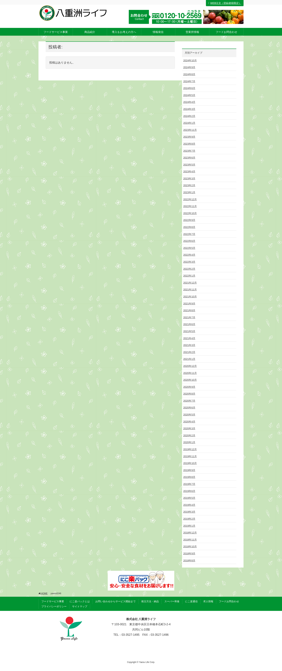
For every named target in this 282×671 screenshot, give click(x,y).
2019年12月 (190, 449)
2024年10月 (190, 60)
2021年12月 (190, 282)
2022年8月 (189, 227)
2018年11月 (190, 539)
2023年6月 (189, 157)
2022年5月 (189, 248)
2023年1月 (189, 192)
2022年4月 (189, 254)
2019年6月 (189, 491)
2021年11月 (190, 289)
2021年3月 (189, 345)
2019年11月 (190, 456)
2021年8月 (189, 310)
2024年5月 (189, 95)
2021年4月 (189, 338)
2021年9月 (189, 303)
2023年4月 (189, 171)
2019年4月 (189, 504)
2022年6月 (189, 241)
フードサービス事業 (52, 601)
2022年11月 (190, 206)
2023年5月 (189, 164)
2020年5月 (189, 414)
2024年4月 (189, 102)
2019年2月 (189, 518)
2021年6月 (189, 324)
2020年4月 (189, 421)
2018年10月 (190, 546)
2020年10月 (190, 379)
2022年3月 (189, 261)
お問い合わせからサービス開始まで (115, 601)
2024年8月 (189, 74)
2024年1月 (189, 122)
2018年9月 (189, 553)
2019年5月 (189, 497)
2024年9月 (189, 67)
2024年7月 (189, 81)
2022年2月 (189, 268)
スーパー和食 (171, 601)
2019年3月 (189, 511)
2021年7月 (189, 317)
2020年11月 (190, 373)
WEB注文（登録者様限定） (224, 3)
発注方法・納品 (150, 601)
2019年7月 (189, 484)
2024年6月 (189, 88)
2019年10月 (190, 463)
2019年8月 (189, 477)
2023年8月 (189, 143)
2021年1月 (189, 359)
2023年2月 (189, 185)
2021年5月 (189, 331)
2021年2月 (189, 352)
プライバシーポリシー (54, 606)
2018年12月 (190, 532)
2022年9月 (189, 220)
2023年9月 (189, 136)
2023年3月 (189, 178)
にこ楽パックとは (80, 601)
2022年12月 (190, 199)
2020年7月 (189, 400)
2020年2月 (189, 435)
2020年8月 (189, 393)
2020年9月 (189, 386)
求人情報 (208, 601)
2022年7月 (189, 234)
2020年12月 (190, 366)
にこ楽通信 (191, 601)
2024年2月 (189, 116)
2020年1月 (189, 442)
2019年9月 (189, 470)
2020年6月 (189, 407)
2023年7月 (189, 150)
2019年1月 (189, 525)
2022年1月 (189, 275)
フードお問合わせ (229, 601)
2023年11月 (190, 129)
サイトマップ (79, 606)
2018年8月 (189, 560)
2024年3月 (189, 109)
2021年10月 (190, 296)
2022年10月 (190, 213)
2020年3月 (189, 428)
